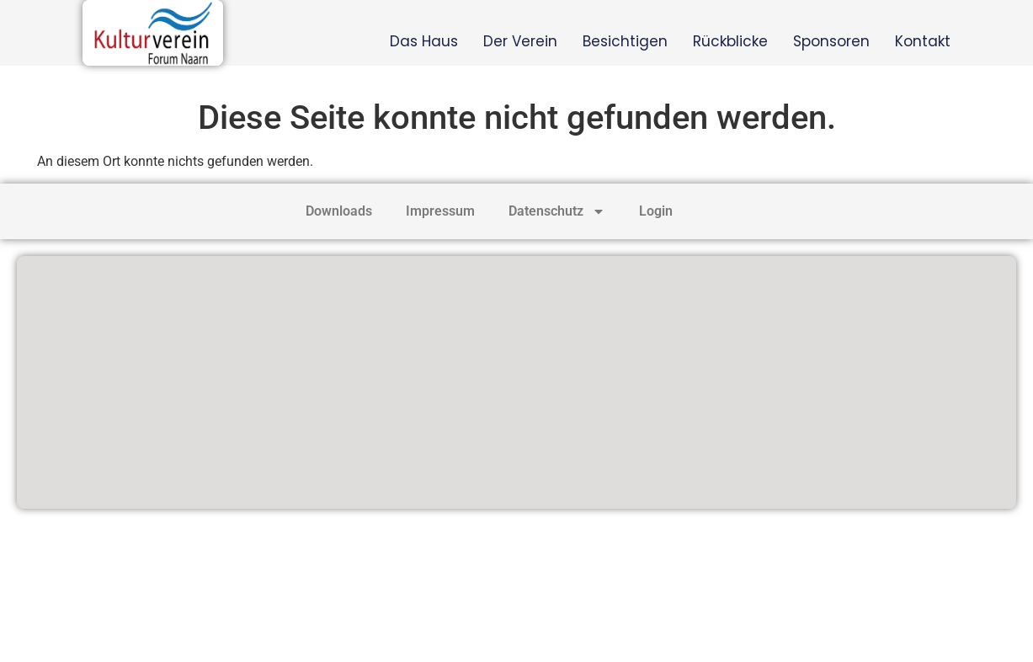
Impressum (440, 211)
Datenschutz (557, 211)
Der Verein (520, 41)
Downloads (339, 211)
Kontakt (922, 41)
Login (656, 211)
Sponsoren (831, 41)
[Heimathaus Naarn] (516, 382)
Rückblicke (730, 41)
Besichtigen (625, 41)
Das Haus (424, 41)
